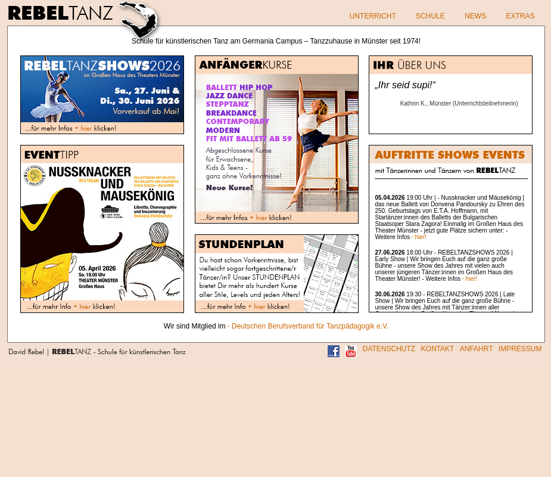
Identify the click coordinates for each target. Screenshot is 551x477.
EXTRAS (520, 16)
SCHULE (430, 16)
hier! (419, 237)
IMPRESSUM (520, 349)
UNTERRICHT (373, 16)
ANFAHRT (476, 349)
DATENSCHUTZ (389, 349)
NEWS (475, 16)
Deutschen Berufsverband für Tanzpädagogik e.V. (308, 326)
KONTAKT (438, 349)
